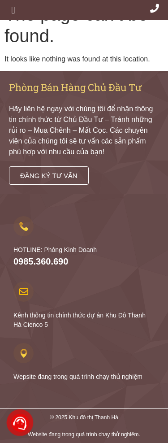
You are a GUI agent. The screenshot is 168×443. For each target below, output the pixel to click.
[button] (13, 10)
